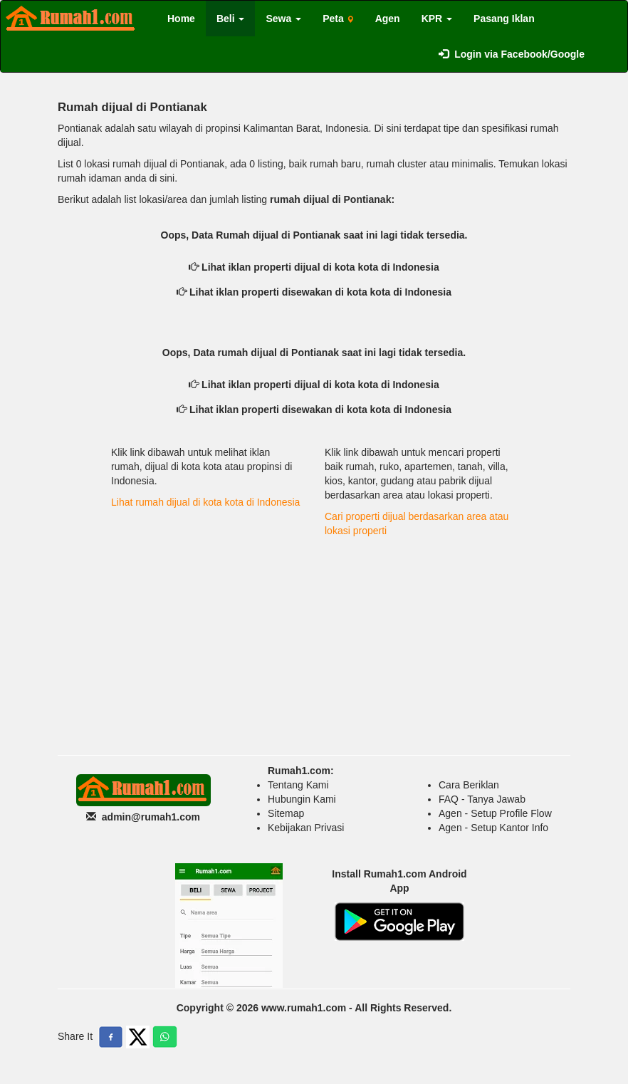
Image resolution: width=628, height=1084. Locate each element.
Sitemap (286, 813)
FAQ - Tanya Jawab (482, 799)
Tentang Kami (298, 785)
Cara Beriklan (469, 785)
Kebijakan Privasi (306, 827)
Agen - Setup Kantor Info (493, 827)
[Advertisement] (314, 641)
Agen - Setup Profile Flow (495, 813)
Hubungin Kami (302, 799)
